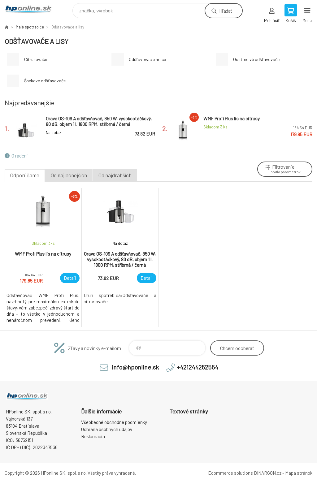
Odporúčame (24, 175)
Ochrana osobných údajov (106, 429)
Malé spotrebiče (30, 26)
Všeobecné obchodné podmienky (114, 422)
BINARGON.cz (267, 473)
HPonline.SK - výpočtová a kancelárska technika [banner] (32, 9)
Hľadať (225, 11)
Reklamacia (93, 436)
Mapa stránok (298, 473)
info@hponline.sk (135, 367)
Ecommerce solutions (230, 473)
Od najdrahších (115, 175)
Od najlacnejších (69, 175)
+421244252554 (197, 367)
